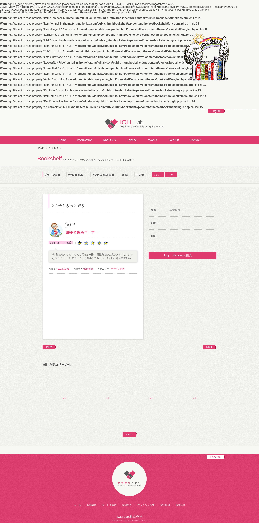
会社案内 (91, 505)
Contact (195, 140)
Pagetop (215, 456)
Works (152, 140)
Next (209, 346)
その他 (143, 174)
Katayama (88, 268)
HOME (40, 148)
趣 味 (127, 174)
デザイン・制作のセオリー (151, 400)
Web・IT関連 (78, 174)
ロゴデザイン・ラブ (194, 400)
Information (84, 140)
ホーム (77, 505)
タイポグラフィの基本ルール (64, 400)
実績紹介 (127, 505)
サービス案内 (109, 505)
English (216, 111)
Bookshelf (53, 148)
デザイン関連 (54, 174)
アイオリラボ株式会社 (129, 479)
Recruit (174, 140)
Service (131, 140)
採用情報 (165, 505)
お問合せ (180, 505)
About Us (109, 140)
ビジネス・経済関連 (105, 174)
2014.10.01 (63, 268)
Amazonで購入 (182, 255)
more (129, 434)
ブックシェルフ (146, 505)
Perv (49, 346)
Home (62, 140)
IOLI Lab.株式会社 (129, 123)
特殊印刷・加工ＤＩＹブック (108, 400)
